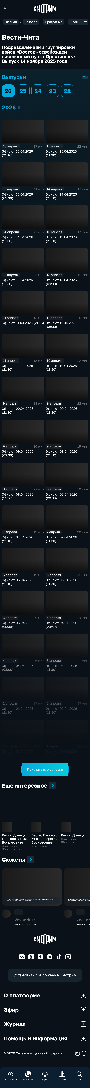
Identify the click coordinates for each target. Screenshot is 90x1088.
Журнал (45, 1029)
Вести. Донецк (73, 835)
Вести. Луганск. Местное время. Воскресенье (44, 838)
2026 (19, 107)
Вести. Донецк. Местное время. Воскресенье (15, 838)
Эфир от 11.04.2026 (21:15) (23, 323)
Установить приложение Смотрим (45, 981)
